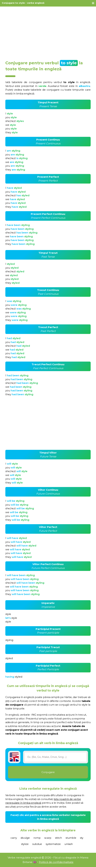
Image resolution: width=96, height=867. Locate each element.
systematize (53, 844)
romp (37, 837)
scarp (47, 837)
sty (81, 837)
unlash (68, 844)
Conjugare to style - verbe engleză (23, 3)
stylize (25, 844)
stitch (58, 837)
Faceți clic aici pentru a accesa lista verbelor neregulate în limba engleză (48, 816)
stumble (71, 837)
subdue (37, 844)
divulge (25, 837)
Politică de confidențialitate (56, 862)
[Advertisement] (48, 32)
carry (14, 837)
